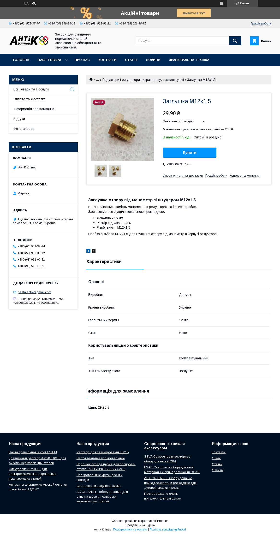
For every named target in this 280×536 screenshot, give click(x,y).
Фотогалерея (23, 129)
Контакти (107, 60)
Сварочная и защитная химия (99, 486)
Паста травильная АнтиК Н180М (33, 452)
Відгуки (19, 119)
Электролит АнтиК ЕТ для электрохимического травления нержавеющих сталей (32, 473)
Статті (131, 60)
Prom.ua (162, 521)
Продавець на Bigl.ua (140, 525)
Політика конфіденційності (167, 529)
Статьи (217, 464)
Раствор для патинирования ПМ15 (103, 452)
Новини (153, 60)
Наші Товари (49, 60)
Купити (190, 152)
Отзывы (217, 470)
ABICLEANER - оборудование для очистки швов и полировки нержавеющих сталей (102, 496)
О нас (216, 458)
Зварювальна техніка (189, 60)
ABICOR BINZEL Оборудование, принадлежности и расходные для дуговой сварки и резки (170, 482)
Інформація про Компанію (33, 109)
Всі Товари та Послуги (31, 89)
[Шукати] (235, 40)
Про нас (82, 60)
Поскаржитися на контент (130, 529)
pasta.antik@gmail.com (34, 292)
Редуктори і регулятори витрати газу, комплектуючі (143, 80)
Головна (21, 60)
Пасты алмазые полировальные (101, 458)
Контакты (219, 452)
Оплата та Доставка (29, 99)
